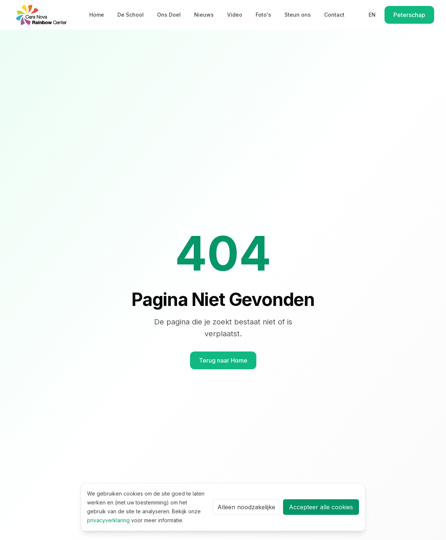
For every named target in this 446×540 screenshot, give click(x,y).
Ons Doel (169, 14)
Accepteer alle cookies (321, 507)
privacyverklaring (108, 520)
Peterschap (409, 15)
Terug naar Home (223, 360)
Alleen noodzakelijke (246, 507)
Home (96, 14)
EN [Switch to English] (372, 14)
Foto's (263, 14)
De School (130, 14)
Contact (334, 14)
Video (234, 14)
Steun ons (297, 14)
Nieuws (204, 14)
